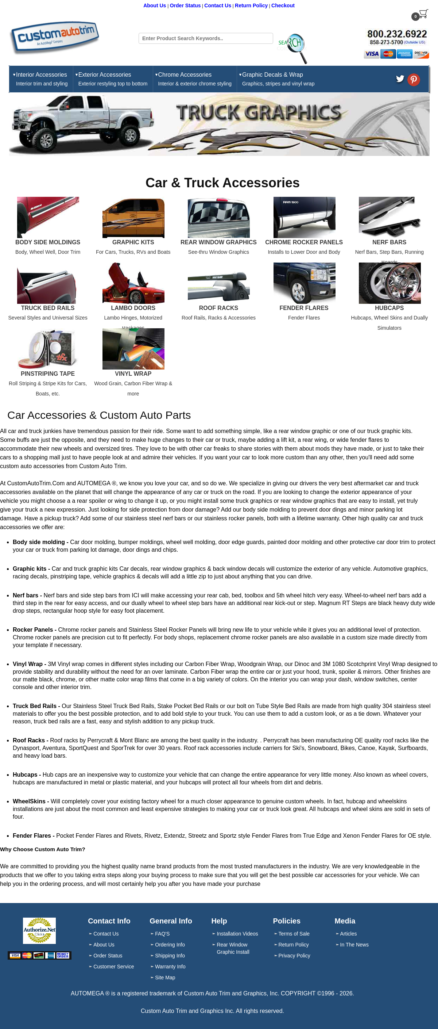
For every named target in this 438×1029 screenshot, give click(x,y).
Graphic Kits (133, 242)
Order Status (185, 5)
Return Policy (251, 5)
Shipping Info (170, 956)
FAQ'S (162, 934)
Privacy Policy (294, 956)
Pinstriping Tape (48, 374)
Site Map (165, 977)
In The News (354, 945)
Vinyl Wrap (133, 374)
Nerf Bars (389, 242)
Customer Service (113, 966)
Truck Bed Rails (48, 308)
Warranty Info (170, 966)
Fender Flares (304, 308)
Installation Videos (237, 934)
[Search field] (206, 38)
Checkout (283, 5)
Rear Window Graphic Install (233, 948)
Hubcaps (389, 308)
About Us (155, 5)
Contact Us (217, 5)
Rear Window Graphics (219, 242)
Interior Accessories (42, 79)
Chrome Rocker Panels (304, 242)
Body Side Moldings (47, 242)
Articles (348, 934)
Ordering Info (170, 945)
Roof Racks (219, 308)
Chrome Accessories (195, 79)
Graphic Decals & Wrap (278, 79)
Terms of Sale (294, 934)
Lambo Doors (133, 308)
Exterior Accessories (113, 79)
